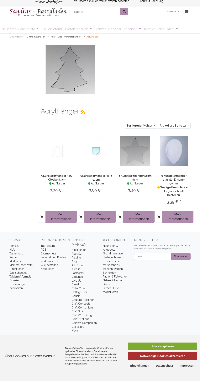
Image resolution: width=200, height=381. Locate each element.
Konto (13, 257)
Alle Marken (79, 249)
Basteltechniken (77, 29)
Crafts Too (78, 326)
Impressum (48, 245)
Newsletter (47, 268)
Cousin (76, 296)
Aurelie (76, 269)
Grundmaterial (52, 29)
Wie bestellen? (50, 265)
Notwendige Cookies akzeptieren (162, 356)
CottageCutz (79, 292)
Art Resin (77, 265)
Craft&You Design (82, 315)
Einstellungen (139, 365)
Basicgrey (78, 272)
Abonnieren (181, 256)
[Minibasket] (186, 11)
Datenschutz (48, 253)
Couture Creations (83, 299)
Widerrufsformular (20, 276)
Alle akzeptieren (163, 346)
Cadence (77, 276)
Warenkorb (16, 253)
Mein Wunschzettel (21, 265)
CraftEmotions (80, 319)
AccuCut (77, 253)
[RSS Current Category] (83, 112)
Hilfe (12, 249)
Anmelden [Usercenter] (173, 11)
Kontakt (14, 245)
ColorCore (78, 288)
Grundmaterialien (113, 253)
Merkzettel (16, 261)
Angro (75, 261)
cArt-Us (76, 280)
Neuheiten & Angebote (19, 29)
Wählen (140, 125)
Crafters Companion (84, 322)
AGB (43, 249)
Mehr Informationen (61, 217)
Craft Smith (78, 311)
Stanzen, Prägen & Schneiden (116, 29)
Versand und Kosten (53, 257)
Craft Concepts (81, 303)
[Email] (152, 256)
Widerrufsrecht (50, 261)
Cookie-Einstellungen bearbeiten (17, 284)
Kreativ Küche (154, 29)
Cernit (75, 284)
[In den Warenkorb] (42, 217)
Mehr (171, 29)
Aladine (76, 257)
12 (173, 125)
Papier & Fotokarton (115, 276)
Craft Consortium (82, 307)
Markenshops (111, 265)
